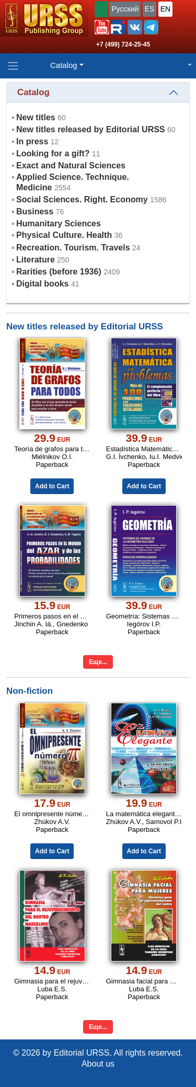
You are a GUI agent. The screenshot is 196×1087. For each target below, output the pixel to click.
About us (98, 1063)
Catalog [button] (63, 65)
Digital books (42, 283)
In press (32, 141)
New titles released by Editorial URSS (90, 129)
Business (34, 211)
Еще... (98, 662)
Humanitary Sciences (58, 223)
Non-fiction (29, 691)
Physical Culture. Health (64, 235)
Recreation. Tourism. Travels (73, 247)
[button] (102, 27)
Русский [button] (125, 9)
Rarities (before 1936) (58, 271)
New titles (35, 117)
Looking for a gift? (52, 153)
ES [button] (150, 9)
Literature (35, 259)
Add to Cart (52, 486)
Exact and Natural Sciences (70, 165)
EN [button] (165, 9)
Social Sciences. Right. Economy (82, 199)
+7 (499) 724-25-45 (123, 44)
